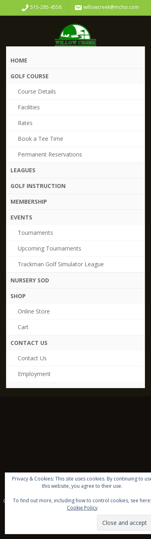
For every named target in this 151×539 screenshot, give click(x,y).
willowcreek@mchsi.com (106, 8)
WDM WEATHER (75, 439)
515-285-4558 (41, 8)
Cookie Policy (82, 507)
